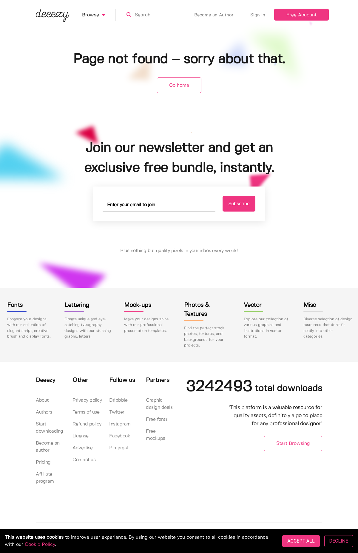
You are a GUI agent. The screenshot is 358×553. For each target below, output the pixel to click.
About (42, 400)
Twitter (116, 412)
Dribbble (118, 400)
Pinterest (118, 448)
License (80, 436)
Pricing (43, 462)
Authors (44, 412)
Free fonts (156, 419)
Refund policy (86, 424)
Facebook (119, 436)
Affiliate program (45, 478)
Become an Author (217, 15)
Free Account (301, 15)
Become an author (48, 447)
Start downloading (49, 428)
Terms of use (85, 412)
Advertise (82, 448)
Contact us (83, 460)
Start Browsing (293, 443)
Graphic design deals (159, 404)
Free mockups (155, 435)
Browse (99, 15)
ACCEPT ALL (300, 541)
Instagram (120, 424)
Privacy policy (87, 400)
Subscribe (239, 203)
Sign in (257, 15)
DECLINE (338, 541)
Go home (179, 85)
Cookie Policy (40, 544)
